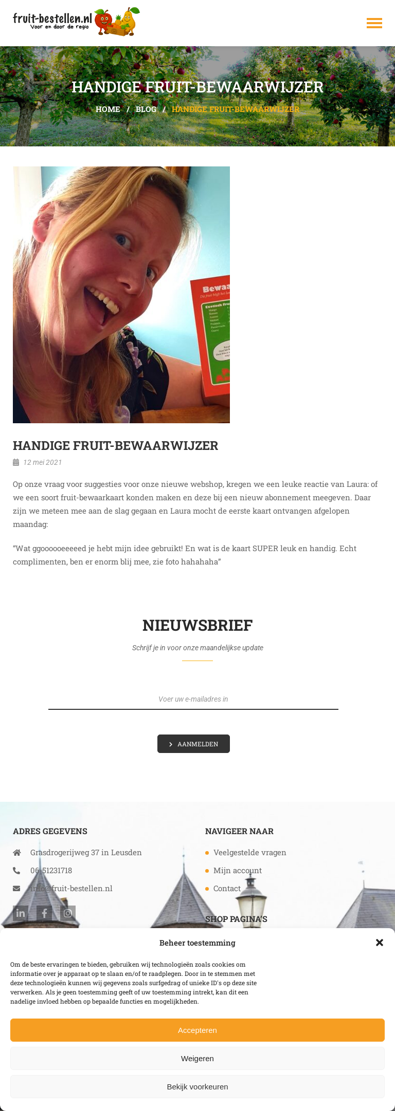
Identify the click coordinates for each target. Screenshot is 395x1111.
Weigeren (197, 1058)
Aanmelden (197, 744)
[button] (379, 942)
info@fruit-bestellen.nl (63, 888)
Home (108, 109)
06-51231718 (42, 870)
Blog (146, 109)
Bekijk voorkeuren (197, 1086)
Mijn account (237, 870)
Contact (227, 888)
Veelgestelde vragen (249, 852)
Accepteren (197, 1030)
